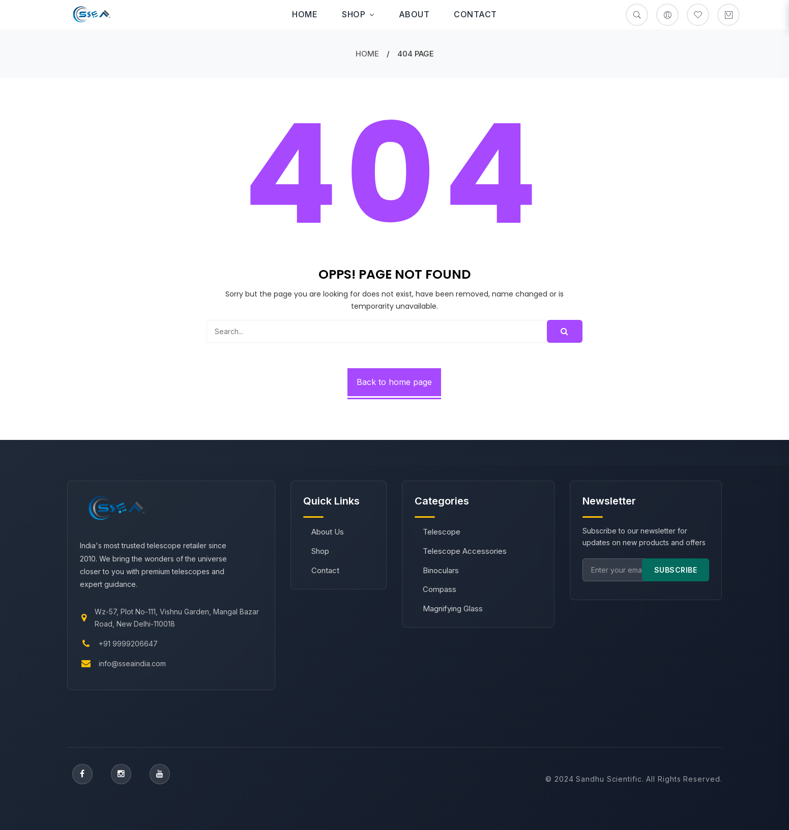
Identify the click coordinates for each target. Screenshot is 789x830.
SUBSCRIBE (675, 570)
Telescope (441, 532)
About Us (327, 532)
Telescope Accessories (465, 551)
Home (304, 14)
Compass (439, 589)
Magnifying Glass (453, 608)
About (414, 14)
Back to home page (394, 382)
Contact (475, 14)
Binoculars (441, 570)
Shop (358, 14)
